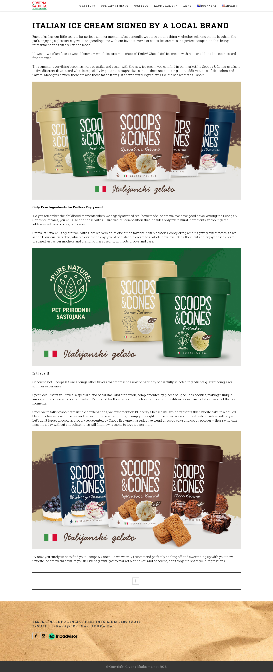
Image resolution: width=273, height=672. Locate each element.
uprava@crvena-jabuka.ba (81, 626)
